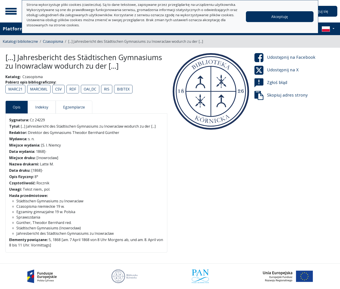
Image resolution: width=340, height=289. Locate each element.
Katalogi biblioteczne (20, 41)
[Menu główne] (11, 11)
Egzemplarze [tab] (74, 107)
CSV (58, 89)
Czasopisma (53, 41)
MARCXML (39, 89)
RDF (72, 89)
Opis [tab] (16, 107)
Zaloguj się (319, 11)
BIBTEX (123, 89)
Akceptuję (279, 16)
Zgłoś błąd (270, 82)
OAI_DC (90, 89)
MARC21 (15, 89)
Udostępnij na (284, 57)
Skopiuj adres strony (281, 95)
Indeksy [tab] (41, 107)
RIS (106, 89)
